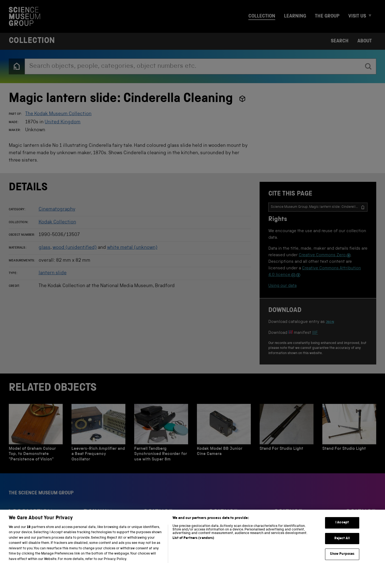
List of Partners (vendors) (193, 542)
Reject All (342, 542)
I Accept (342, 526)
